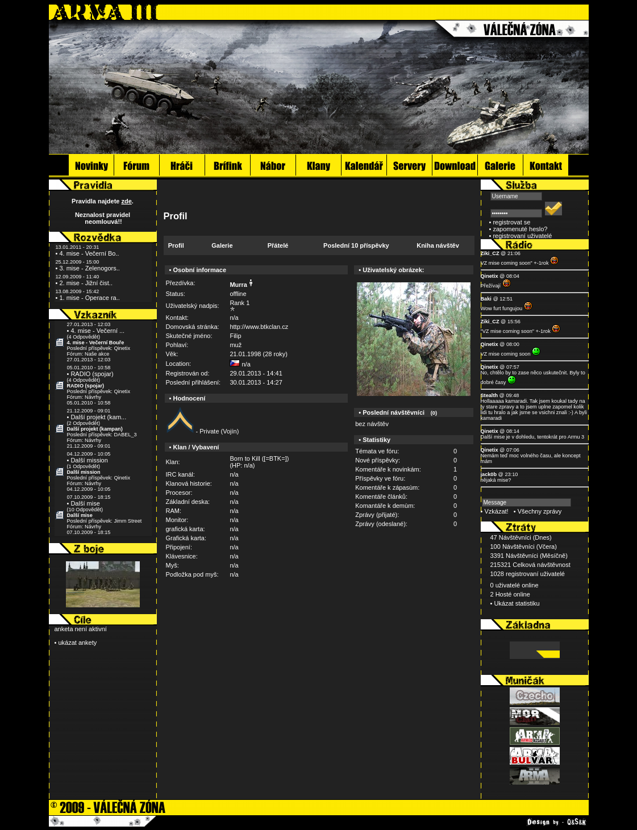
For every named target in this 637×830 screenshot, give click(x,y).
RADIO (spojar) (91, 373)
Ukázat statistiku (516, 603)
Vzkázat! (496, 511)
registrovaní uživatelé (522, 235)
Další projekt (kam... (98, 417)
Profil (176, 245)
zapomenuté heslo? (520, 229)
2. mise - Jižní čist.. (86, 283)
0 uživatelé (505, 585)
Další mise (84, 503)
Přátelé (278, 245)
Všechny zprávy (540, 511)
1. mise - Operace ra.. (89, 297)
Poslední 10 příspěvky (356, 245)
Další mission (88, 460)
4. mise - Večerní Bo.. (89, 253)
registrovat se (511, 222)
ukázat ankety (77, 642)
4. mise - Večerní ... (97, 330)
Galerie (221, 245)
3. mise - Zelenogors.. (89, 268)
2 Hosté (501, 594)
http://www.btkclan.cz (259, 326)
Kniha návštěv (438, 245)
